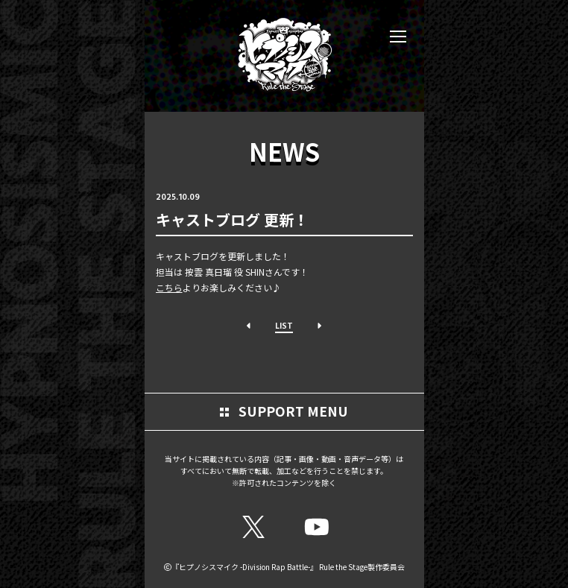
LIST (284, 325)
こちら (169, 287)
